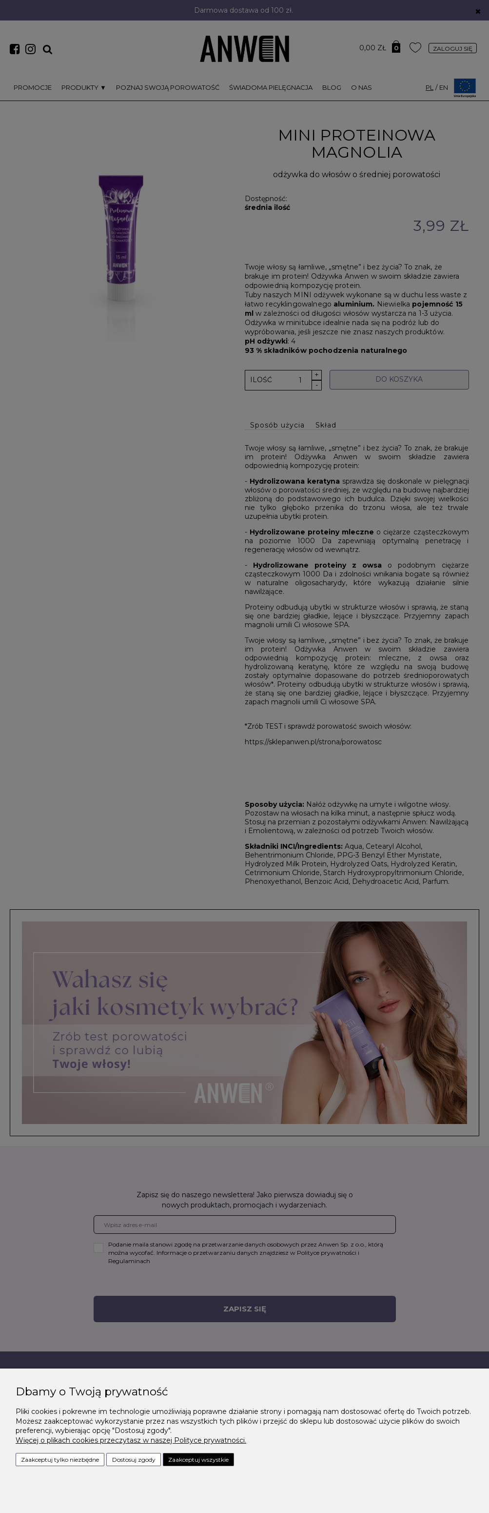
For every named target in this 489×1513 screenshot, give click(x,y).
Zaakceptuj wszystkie (198, 1459)
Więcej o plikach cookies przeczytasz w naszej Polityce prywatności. (131, 1440)
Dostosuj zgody (134, 1459)
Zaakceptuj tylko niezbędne (60, 1459)
